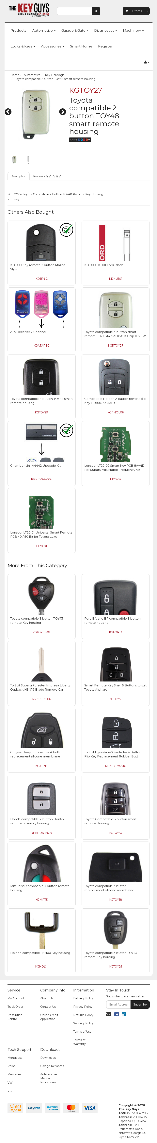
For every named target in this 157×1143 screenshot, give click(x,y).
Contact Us (48, 1006)
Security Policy (83, 1023)
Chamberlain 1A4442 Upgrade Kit (35, 465)
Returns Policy (83, 1015)
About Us (46, 998)
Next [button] (63, 112)
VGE (11, 1091)
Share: (80, 139)
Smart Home (81, 46)
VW (10, 1082)
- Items (134, 11)
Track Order (15, 1006)
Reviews (47, 176)
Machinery (133, 30)
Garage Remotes (52, 1066)
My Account (16, 998)
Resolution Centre (15, 1017)
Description (18, 176)
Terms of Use (82, 1031)
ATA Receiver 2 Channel (28, 332)
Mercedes (14, 1074)
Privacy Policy (82, 1006)
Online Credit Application (49, 1017)
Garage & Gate (74, 30)
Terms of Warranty (79, 1042)
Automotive (43, 30)
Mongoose (15, 1058)
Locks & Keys (23, 46)
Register (105, 46)
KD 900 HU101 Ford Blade (104, 265)
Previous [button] (8, 112)
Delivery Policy (83, 998)
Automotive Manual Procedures (48, 1078)
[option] (35, 114)
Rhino (12, 1066)
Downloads (48, 1058)
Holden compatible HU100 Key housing (40, 953)
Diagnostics (105, 30)
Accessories (52, 46)
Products (18, 30)
